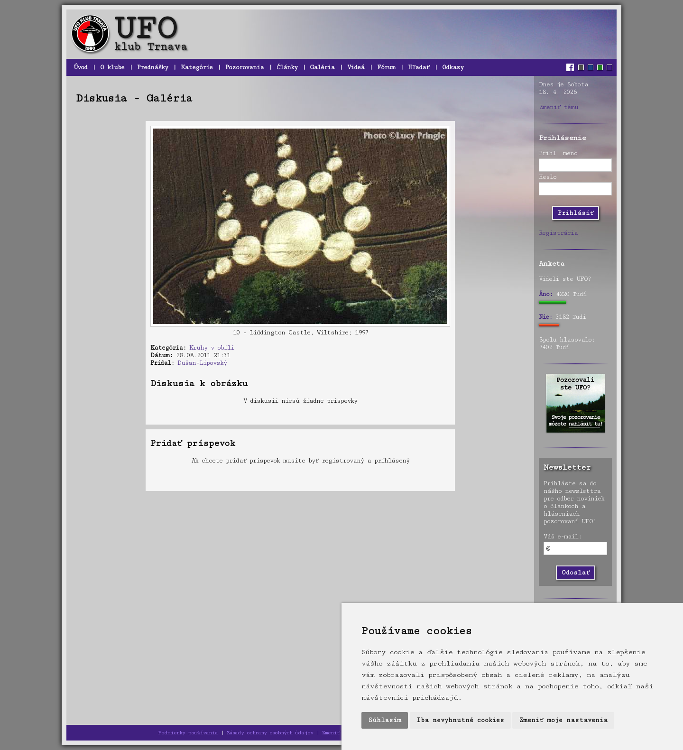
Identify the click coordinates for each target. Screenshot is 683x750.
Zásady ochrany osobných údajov (270, 733)
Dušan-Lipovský (202, 363)
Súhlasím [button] (384, 720)
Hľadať (418, 67)
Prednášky (152, 67)
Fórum (386, 67)
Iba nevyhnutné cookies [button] (460, 720)
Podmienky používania (188, 733)
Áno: (546, 294)
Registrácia (558, 233)
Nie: (545, 317)
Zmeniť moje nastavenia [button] (563, 720)
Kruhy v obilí (211, 348)
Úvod (80, 67)
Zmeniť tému (558, 107)
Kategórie (196, 67)
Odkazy (452, 67)
